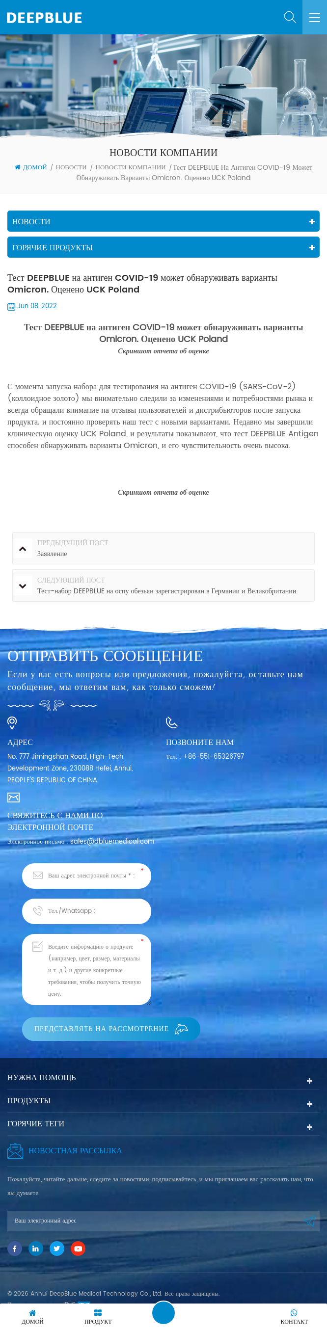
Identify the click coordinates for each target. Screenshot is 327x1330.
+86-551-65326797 (213, 757)
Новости (71, 167)
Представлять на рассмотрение (111, 1029)
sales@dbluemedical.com (112, 842)
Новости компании (131, 167)
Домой (31, 168)
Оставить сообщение (163, 1313)
